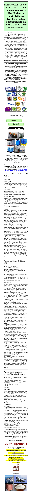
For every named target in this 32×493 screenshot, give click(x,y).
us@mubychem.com (18, 459)
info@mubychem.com (18, 453)
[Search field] (16, 117)
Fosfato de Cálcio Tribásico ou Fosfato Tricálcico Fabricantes (16, 169)
